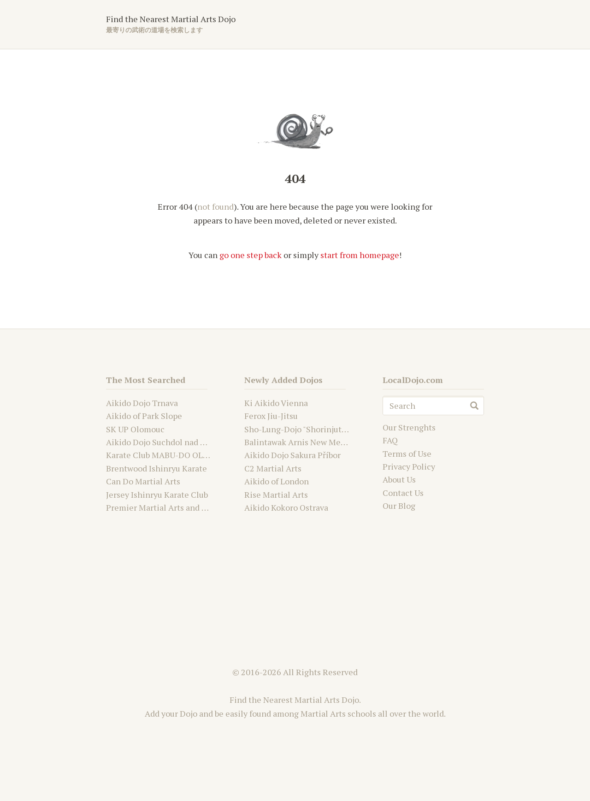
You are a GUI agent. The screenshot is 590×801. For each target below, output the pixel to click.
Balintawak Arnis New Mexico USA (309, 442)
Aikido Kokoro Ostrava (286, 507)
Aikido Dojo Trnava (142, 402)
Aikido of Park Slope (144, 415)
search (474, 405)
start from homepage (359, 254)
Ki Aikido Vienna (276, 402)
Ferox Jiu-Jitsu (271, 415)
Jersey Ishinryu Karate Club (157, 494)
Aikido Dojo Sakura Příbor (292, 454)
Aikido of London (276, 481)
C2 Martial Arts (272, 468)
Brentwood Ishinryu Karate (156, 468)
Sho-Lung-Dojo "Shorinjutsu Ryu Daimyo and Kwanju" (344, 429)
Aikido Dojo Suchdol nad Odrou (164, 442)
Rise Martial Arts (276, 494)
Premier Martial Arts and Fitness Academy (185, 507)
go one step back (250, 254)
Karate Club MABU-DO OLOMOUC (169, 454)
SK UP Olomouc (135, 429)
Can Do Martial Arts (143, 481)
